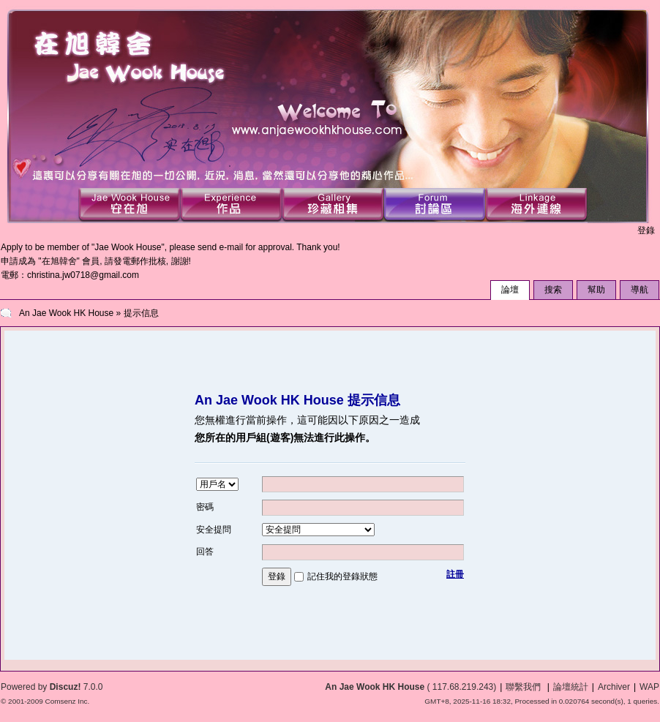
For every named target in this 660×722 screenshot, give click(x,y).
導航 (639, 290)
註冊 (455, 574)
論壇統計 (570, 687)
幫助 (596, 290)
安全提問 (213, 529)
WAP (649, 687)
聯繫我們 (523, 687)
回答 (205, 551)
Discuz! (65, 687)
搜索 (553, 290)
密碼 (205, 507)
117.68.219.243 (462, 687)
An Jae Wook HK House (66, 313)
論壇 (510, 290)
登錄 (646, 230)
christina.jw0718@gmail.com (83, 275)
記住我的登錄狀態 (342, 576)
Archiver (614, 687)
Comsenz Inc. (67, 701)
